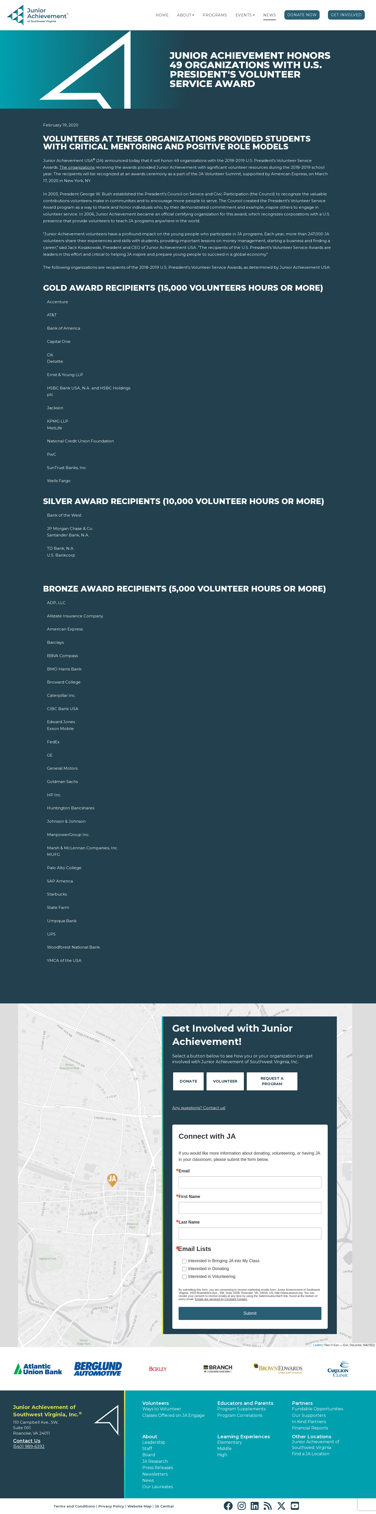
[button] (193, 15)
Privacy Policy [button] (111, 1506)
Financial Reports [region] (310, 1427)
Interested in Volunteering (211, 1276)
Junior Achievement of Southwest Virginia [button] (315, 1444)
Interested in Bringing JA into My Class (224, 1261)
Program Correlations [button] (239, 1415)
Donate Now (302, 15)
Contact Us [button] (26, 1441)
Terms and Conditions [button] (74, 1506)
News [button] (148, 1480)
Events (244, 15)
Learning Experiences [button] (243, 1436)
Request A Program (272, 1081)
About (184, 15)
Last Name (189, 1222)
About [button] (149, 1436)
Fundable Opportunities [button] (317, 1408)
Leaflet (317, 1345)
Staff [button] (147, 1448)
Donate (188, 1081)
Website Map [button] (139, 1506)
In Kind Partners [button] (309, 1421)
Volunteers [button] (155, 1403)
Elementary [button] (229, 1442)
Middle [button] (224, 1448)
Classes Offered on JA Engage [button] (173, 1415)
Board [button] (148, 1454)
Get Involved (346, 15)
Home (162, 15)
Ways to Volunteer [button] (161, 1408)
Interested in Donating (208, 1268)
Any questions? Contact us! (198, 1107)
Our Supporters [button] (309, 1415)
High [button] (222, 1454)
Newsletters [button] (155, 1474)
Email (184, 1171)
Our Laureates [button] (157, 1486)
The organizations (77, 167)
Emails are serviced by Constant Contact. (221, 1299)
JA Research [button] (155, 1461)
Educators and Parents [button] (245, 1403)
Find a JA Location (310, 1453)
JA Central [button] (164, 1506)
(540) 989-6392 (29, 1446)
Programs (215, 15)
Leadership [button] (153, 1442)
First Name (189, 1197)
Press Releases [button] (157, 1467)
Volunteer (225, 1081)
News (269, 15)
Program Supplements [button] (241, 1408)
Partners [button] (302, 1403)
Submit (250, 1313)
